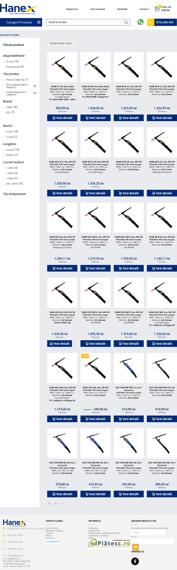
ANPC (91, 537)
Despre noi (72, 8)
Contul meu (52, 528)
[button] (62, 117)
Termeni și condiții (98, 535)
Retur (49, 535)
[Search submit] (126, 22)
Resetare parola (54, 530)
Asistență (122, 8)
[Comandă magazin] (62, 43)
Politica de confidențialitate (103, 533)
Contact (144, 8)
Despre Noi (94, 530)
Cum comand (97, 8)
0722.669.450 (164, 22)
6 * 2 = (134, 536)
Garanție (93, 528)
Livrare (49, 533)
